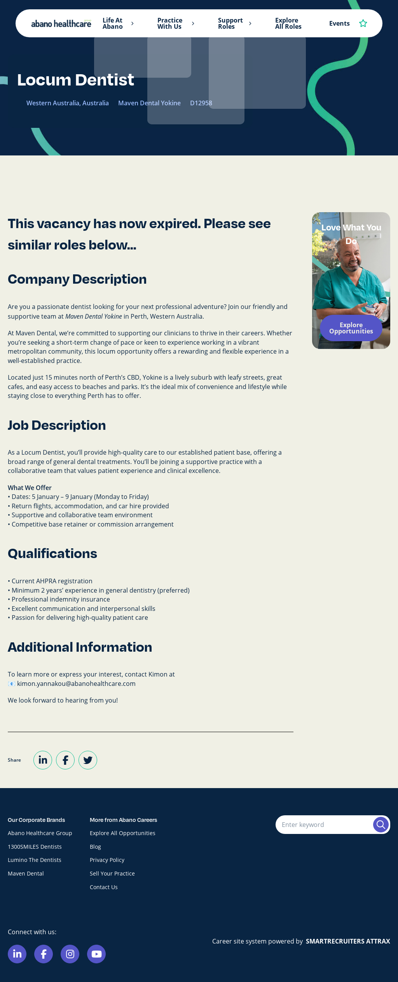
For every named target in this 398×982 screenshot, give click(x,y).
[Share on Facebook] (65, 760)
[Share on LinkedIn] (42, 760)
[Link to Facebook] (43, 954)
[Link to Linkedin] (17, 954)
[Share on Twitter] (88, 760)
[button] (132, 24)
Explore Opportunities (351, 328)
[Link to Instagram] (70, 954)
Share (14, 760)
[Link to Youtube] (96, 954)
